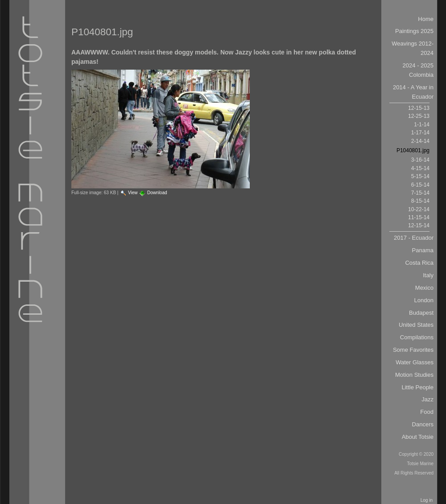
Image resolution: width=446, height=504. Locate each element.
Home (426, 19)
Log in (427, 500)
